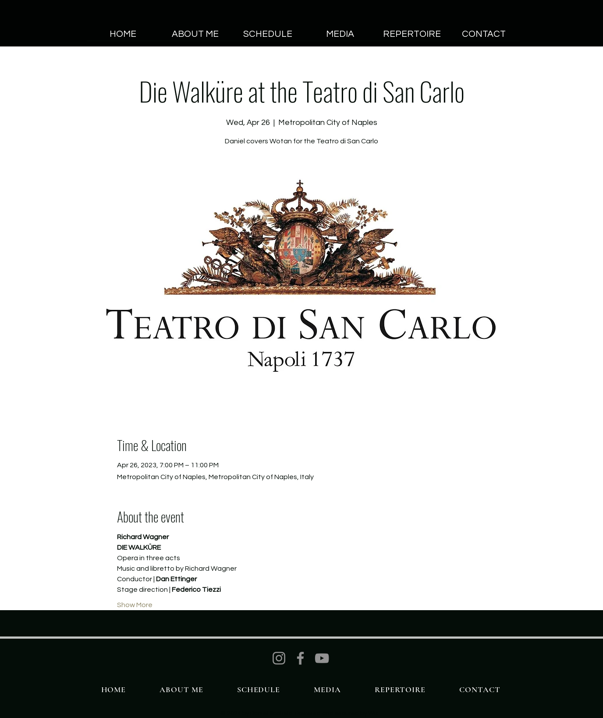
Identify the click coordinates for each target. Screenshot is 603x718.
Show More (135, 604)
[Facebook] (300, 658)
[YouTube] (321, 658)
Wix (373, 714)
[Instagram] (278, 658)
